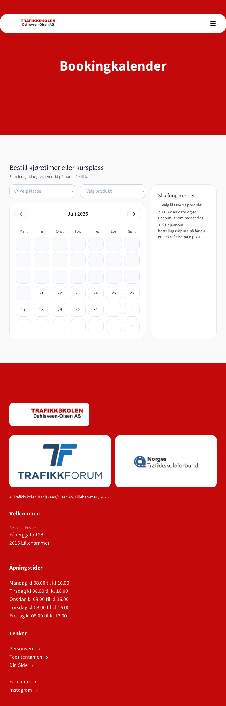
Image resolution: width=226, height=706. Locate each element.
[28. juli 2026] (41, 309)
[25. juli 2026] (113, 293)
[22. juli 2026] (59, 293)
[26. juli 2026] (131, 293)
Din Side (21, 665)
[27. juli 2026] (23, 309)
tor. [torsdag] (77, 231)
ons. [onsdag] (60, 231)
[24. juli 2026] (95, 293)
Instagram (24, 690)
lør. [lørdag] (114, 231)
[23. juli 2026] (77, 293)
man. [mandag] (23, 231)
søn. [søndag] (132, 231)
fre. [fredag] (95, 231)
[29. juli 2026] (59, 309)
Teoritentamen (29, 657)
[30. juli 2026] (77, 309)
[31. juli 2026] (95, 309)
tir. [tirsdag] (41, 231)
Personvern (25, 648)
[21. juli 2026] (41, 293)
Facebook (23, 681)
